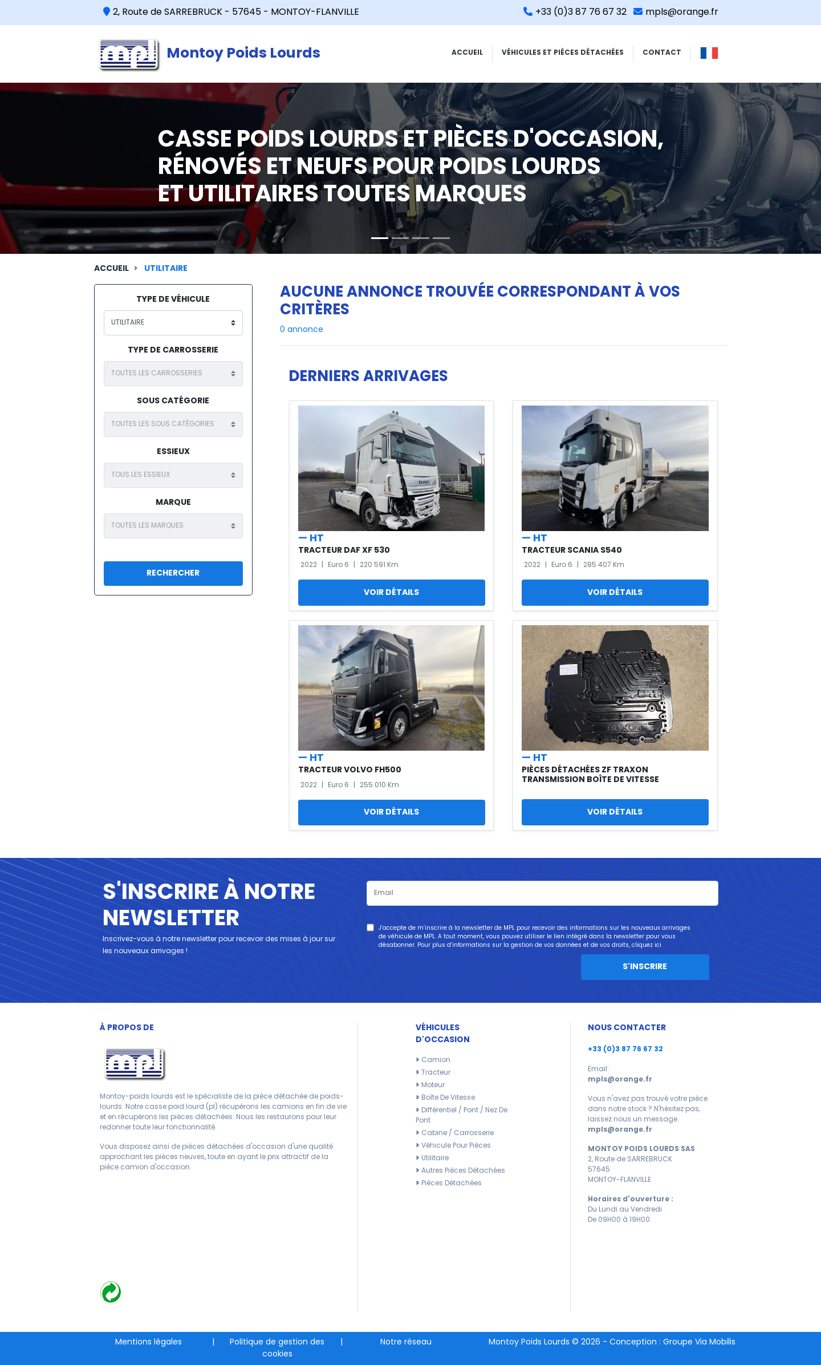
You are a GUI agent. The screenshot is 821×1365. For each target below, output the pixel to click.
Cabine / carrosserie (457, 1133)
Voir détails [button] (391, 593)
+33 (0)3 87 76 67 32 (575, 12)
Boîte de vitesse (448, 1098)
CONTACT (662, 53)
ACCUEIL (467, 53)
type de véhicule (173, 299)
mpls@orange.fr (675, 12)
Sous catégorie (173, 401)
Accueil (111, 269)
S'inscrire (645, 967)
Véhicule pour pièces (456, 1146)
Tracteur (435, 1073)
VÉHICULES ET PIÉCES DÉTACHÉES (563, 53)
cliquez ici (646, 945)
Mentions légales (148, 1342)
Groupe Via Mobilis (699, 1342)
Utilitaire (166, 269)
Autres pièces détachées (463, 1171)
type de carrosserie (173, 350)
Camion (435, 1060)
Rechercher (173, 573)
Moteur (433, 1085)
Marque (173, 503)
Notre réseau (406, 1342)
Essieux (173, 452)
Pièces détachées (451, 1183)
